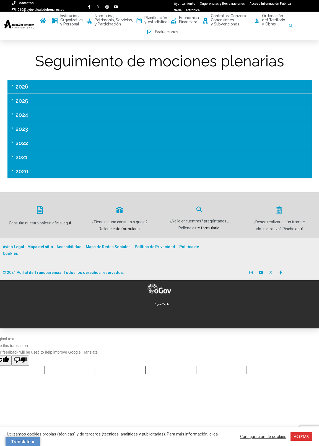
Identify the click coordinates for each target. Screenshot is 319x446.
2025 (21, 100)
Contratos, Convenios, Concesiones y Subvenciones (226, 20)
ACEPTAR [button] (301, 436)
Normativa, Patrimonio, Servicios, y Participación (109, 20)
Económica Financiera (185, 20)
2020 (21, 171)
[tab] (159, 87)
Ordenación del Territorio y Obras (270, 20)
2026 (21, 86)
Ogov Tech (161, 304)
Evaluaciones (162, 32)
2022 (21, 143)
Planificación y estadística (151, 20)
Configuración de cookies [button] (263, 436)
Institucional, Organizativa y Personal (67, 20)
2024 (21, 115)
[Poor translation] (20, 361)
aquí (67, 223)
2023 (21, 129)
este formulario (126, 229)
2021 (21, 157)
